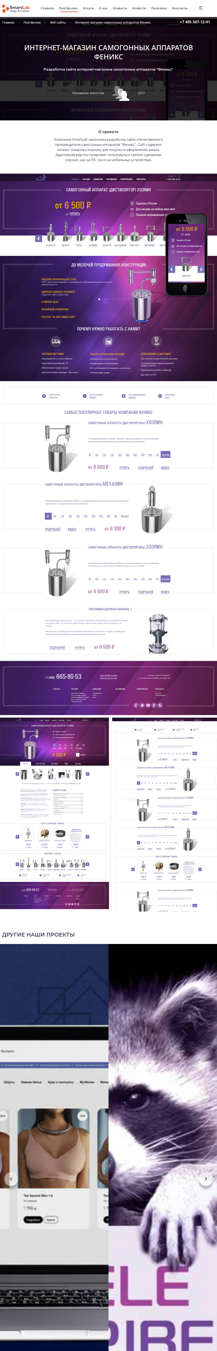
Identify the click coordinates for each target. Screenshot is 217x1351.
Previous (11, 1204)
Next (206, 1204)
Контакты (181, 8)
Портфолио (69, 8)
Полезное (160, 8)
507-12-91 (195, 21)
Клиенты (121, 8)
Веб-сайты (58, 22)
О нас (104, 8)
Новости (140, 8)
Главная (48, 8)
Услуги (89, 8)
